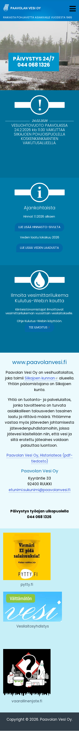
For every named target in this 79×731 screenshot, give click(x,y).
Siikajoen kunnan (41, 378)
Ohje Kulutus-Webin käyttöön (39, 321)
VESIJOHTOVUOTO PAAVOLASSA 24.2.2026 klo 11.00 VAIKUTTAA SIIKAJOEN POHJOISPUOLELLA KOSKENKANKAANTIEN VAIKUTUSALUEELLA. (39, 134)
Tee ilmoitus (39, 327)
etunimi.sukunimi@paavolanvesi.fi (39, 489)
